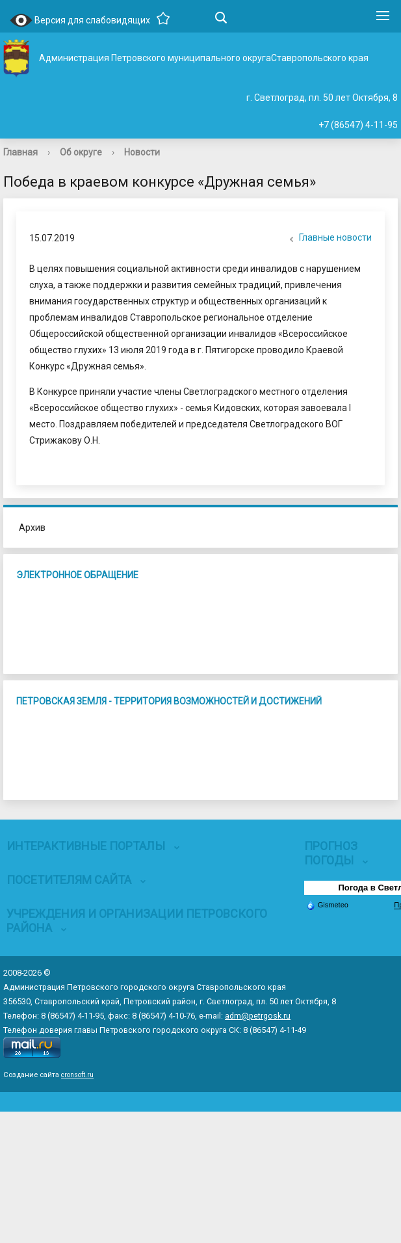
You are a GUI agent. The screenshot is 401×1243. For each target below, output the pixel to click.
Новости (142, 152)
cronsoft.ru (77, 1074)
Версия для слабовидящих (80, 21)
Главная (20, 152)
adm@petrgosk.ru (258, 1016)
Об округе (81, 152)
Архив (32, 527)
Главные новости (329, 238)
